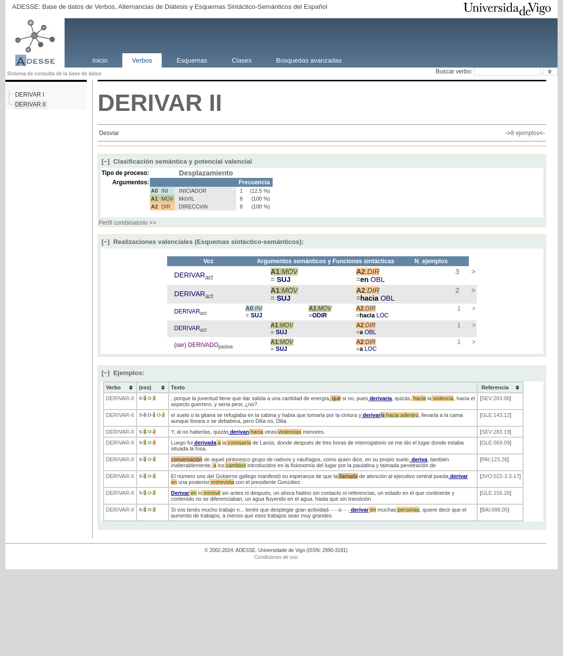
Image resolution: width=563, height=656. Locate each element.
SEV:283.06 (495, 398)
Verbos (142, 60)
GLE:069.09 (495, 443)
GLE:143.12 (495, 415)
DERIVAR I (29, 94)
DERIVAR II (30, 104)
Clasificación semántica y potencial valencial (177, 161)
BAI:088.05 (494, 510)
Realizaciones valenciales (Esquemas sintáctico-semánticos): (203, 241)
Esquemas (191, 60)
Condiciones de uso (276, 557)
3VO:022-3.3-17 (500, 476)
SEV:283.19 (495, 432)
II (215, 103)
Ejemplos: (123, 373)
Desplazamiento (206, 173)
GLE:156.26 (495, 493)
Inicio (99, 60)
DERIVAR (150, 103)
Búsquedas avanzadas (309, 60)
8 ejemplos (525, 133)
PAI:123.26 (494, 459)
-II (131, 398)
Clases (241, 60)
